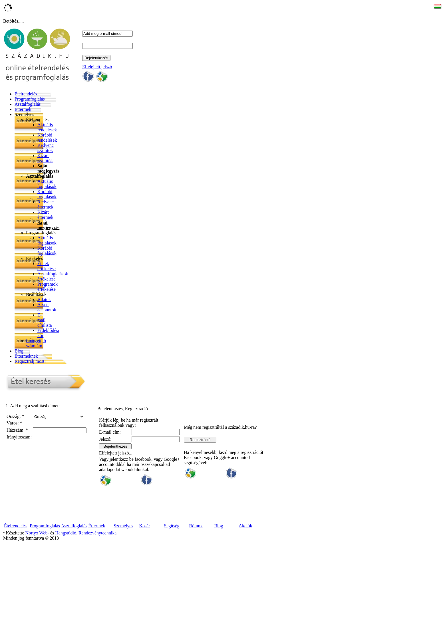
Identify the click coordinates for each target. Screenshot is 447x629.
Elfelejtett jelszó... (115, 452)
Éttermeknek (26, 356)
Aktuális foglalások (47, 184)
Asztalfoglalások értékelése (52, 276)
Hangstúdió (65, 532)
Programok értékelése (47, 287)
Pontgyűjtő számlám (36, 343)
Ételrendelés (26, 93)
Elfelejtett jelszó (97, 66)
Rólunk (196, 525)
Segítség (171, 525)
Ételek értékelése (46, 266)
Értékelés (34, 258)
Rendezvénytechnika (97, 532)
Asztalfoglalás (28, 104)
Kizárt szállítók (45, 158)
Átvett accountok (46, 307)
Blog (19, 350)
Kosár (144, 525)
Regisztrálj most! (30, 361)
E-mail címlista (44, 320)
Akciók (245, 525)
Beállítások (36, 294)
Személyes (24, 114)
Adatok (44, 299)
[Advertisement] (173, 582)
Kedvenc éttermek (45, 204)
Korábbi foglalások (47, 194)
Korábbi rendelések (47, 138)
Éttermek (23, 109)
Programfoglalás (30, 99)
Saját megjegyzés (48, 168)
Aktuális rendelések (47, 127)
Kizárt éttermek (45, 215)
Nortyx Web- (37, 532)
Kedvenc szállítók (45, 148)
